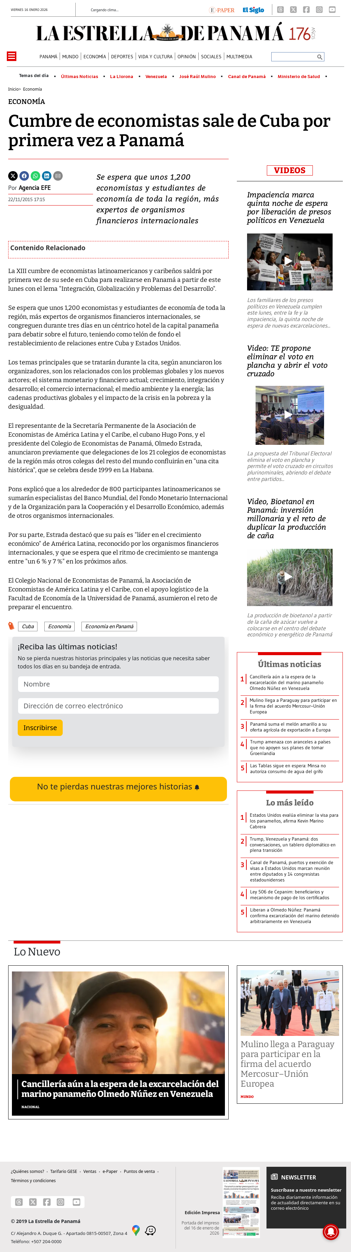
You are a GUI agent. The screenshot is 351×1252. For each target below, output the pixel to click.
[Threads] (280, 9)
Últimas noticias (289, 664)
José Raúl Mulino (197, 76)
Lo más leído (290, 803)
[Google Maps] (136, 1230)
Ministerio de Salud (299, 76)
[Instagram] (319, 9)
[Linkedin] (46, 175)
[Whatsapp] (35, 175)
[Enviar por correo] (58, 175)
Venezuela (156, 76)
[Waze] (150, 1230)
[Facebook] (306, 9)
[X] (293, 9)
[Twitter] (13, 175)
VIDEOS (290, 170)
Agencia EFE (35, 188)
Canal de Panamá (247, 76)
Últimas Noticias (79, 76)
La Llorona (121, 76)
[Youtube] (332, 9)
